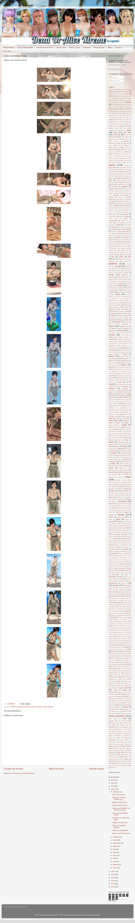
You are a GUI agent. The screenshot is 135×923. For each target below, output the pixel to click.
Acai (119, 92)
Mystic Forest (127, 461)
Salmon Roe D (125, 598)
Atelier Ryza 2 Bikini (116, 124)
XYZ (121, 759)
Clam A (110, 208)
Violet (129, 721)
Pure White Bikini (121, 570)
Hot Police (125, 335)
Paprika (126, 517)
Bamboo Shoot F (113, 139)
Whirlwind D (112, 742)
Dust (128, 268)
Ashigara (111, 119)
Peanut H (119, 532)
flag (128, 292)
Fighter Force (127, 290)
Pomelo (121, 553)
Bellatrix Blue (113, 147)
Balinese (111, 137)
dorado (19, 707)
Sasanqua (126, 611)
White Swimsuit (113, 746)
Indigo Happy (127, 341)
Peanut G (111, 532)
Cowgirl (121, 222)
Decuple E (121, 246)
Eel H (112, 272)
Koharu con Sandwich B (120, 830)
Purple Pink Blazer (119, 572)
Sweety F (119, 685)
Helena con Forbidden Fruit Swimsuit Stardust (121, 809)
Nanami (126, 466)
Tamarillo (112, 692)
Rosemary (126, 585)
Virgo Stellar (128, 723)
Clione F (111, 212)
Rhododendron (113, 583)
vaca (123, 711)
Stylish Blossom (125, 673)
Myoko (120, 461)
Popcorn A (128, 553)
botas (110, 180)
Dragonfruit (128, 266)
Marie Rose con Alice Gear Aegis (120, 819)
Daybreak (123, 242)
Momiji (124, 446)
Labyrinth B (128, 369)
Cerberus (111, 197)
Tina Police (128, 698)
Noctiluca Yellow (113, 495)
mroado (122, 455)
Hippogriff (111, 331)
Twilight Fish (127, 709)
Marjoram (126, 421)
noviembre (116, 837)
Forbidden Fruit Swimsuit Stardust (119, 300)
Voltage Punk (124, 725)
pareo (118, 519)
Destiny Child (113, 252)
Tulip (120, 709)
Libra (113, 393)
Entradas (113, 77)
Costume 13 (125, 220)
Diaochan (124, 254)
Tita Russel (114, 703)
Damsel (118, 239)
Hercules (122, 326)
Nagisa (113, 464)
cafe (129, 184)
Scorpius (111, 626)
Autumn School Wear (116, 128)
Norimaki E (113, 499)
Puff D (127, 566)
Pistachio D (126, 545)
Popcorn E (116, 557)
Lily (118, 393)
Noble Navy (125, 493)
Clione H (120, 212)
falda (120, 285)
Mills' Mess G (122, 435)
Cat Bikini (111, 191)
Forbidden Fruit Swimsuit (120, 298)
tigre (119, 696)
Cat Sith (119, 191)
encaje (111, 274)
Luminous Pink (118, 401)
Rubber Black (112, 594)
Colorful (111, 216)
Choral (110, 206)
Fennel (127, 288)
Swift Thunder (113, 688)
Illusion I (113, 341)
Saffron (124, 596)
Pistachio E (112, 547)
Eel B (120, 270)
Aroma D (127, 113)
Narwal (121, 468)
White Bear (122, 742)
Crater (112, 225)
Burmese (111, 184)
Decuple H (115, 248)
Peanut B (128, 528)
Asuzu (110, 122)
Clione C (119, 210)
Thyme (125, 694)
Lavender (113, 378)
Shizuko (121, 649)
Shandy (119, 645)
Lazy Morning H (121, 380)
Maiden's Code (127, 414)
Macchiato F (120, 410)
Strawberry (126, 671)
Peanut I (127, 532)
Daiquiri (111, 240)
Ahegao (111, 94)
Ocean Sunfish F (116, 505)
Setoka (124, 641)
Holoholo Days (115, 333)
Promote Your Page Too (115, 69)
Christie (117, 206)
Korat (110, 367)
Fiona (112, 292)
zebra (129, 765)
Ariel (128, 109)
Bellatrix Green (124, 147)
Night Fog (113, 491)
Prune (122, 564)
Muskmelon (112, 461)
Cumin (120, 231)
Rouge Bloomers (113, 587)
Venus (118, 713)
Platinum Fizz (125, 551)
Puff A (110, 566)
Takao (115, 690)
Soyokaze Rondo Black (115, 662)
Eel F (130, 270)
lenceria (112, 388)
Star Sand (118, 666)
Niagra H (113, 488)
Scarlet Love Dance (123, 624)
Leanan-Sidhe (122, 382)
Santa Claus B (125, 607)
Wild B (110, 750)
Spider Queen (115, 664)
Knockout (111, 363)
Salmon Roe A (115, 598)
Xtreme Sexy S (113, 759)
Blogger (97, 915)
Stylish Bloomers (113, 673)
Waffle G (111, 738)
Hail (110, 322)
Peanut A (121, 528)
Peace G (120, 523)
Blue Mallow (114, 171)
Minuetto (117, 440)
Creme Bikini (127, 225)
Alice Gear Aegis (121, 96)
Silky (128, 651)
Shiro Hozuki (112, 649)
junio (114, 852)
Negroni (118, 480)
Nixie (129, 491)
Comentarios (115, 81)
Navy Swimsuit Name (115, 474)
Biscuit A (111, 154)
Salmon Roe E (113, 600)
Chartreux (128, 199)
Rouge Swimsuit (119, 590)
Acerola (126, 92)
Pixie (119, 549)
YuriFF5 (123, 765)
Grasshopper (112, 320)
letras (129, 391)
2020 (113, 875)
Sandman (118, 602)
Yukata (128, 763)
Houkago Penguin (122, 337)
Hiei (119, 328)
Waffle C (111, 735)
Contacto (118, 48)
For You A (128, 294)
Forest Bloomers (113, 303)
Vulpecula (111, 727)
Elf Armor (119, 272)
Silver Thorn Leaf (113, 653)
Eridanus (119, 277)
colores (125, 214)
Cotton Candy (112, 222)
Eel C (125, 270)
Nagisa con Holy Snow (119, 802)
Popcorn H (120, 560)
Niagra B (123, 484)
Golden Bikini (127, 315)
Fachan (127, 283)
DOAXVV (13, 707)
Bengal (118, 150)
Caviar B (127, 191)
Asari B (114, 117)
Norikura (111, 497)
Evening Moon (125, 281)
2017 (113, 884)
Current (127, 233)
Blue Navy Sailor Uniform (124, 174)
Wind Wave (120, 753)
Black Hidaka (118, 158)
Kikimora (121, 358)
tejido (119, 692)
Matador (126, 423)
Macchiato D (124, 408)
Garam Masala (112, 307)
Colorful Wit (118, 216)
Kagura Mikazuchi (114, 354)
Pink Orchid (117, 543)
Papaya (119, 517)
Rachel (126, 574)
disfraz (121, 257)
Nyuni (110, 503)
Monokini (128, 448)
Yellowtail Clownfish (120, 761)
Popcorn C (121, 555)
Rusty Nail (116, 596)
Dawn (117, 242)
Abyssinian (112, 92)
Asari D (121, 117)
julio (114, 849)
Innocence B (115, 343)
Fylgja (128, 305)
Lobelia (129, 395)
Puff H (110, 568)
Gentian (111, 311)
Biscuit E (119, 154)
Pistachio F (120, 547)
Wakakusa (126, 738)
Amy (114, 105)
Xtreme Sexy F (124, 757)
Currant (120, 233)
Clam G (116, 208)
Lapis (125, 375)
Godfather (113, 315)
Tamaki (124, 690)
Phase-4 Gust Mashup (114, 536)
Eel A (115, 270)
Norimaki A (119, 497)
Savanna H (121, 615)
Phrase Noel (126, 536)
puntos (123, 568)
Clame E (123, 208)
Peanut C (113, 530)
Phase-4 (126, 534)
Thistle (118, 694)
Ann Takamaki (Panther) (122, 107)
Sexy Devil (112, 645)
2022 (113, 789)
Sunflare (111, 677)
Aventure (121, 130)
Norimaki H (121, 499)
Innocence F (125, 345)
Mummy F (126, 457)
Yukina (110, 765)
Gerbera (113, 313)
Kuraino (127, 367)
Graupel (121, 320)
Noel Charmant (125, 495)
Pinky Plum (126, 543)
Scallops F (116, 619)
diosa (113, 257)
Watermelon (112, 740)
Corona (125, 218)
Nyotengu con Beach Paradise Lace (119, 798)
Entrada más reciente (13, 768)
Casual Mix (126, 189)
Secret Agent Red (115, 632)
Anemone (121, 105)
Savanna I (128, 615)
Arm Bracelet (112, 111)
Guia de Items (61, 48)
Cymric (110, 237)
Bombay (126, 178)
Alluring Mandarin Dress (115, 102)
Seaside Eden (114, 630)
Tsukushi (125, 707)
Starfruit (111, 669)
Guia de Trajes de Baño (25, 48)
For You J (128, 296)
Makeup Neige (125, 416)
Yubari (112, 763)
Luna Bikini (128, 403)
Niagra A (116, 484)
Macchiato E (112, 410)
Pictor (110, 538)
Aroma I (117, 115)
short (129, 649)
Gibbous (120, 313)
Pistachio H (128, 547)
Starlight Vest (120, 668)
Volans (114, 725)
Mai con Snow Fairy (118, 795)
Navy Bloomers (121, 470)
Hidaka (113, 328)
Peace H (127, 523)
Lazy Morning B (122, 378)
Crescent (112, 227)
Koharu (119, 363)
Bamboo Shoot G (124, 139)
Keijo (114, 358)
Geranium (128, 311)
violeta (120, 723)
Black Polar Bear (124, 160)
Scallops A (121, 617)
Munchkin (126, 459)
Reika (127, 581)
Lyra (118, 405)
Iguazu (122, 339)
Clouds (111, 214)
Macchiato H (115, 412)
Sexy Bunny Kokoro (123, 643)
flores (118, 294)
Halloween (117, 322)
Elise (126, 273)
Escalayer (126, 277)
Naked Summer (124, 463)
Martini (118, 423)
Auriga (121, 126)
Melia (110, 427)
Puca (127, 564)
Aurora (127, 126)
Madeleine (111, 414)
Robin (123, 583)
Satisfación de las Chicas (44, 48)
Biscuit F (126, 154)
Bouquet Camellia (122, 180)
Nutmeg (129, 499)
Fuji (123, 305)
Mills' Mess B (122, 431)
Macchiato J (126, 412)
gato (119, 309)
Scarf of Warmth (127, 621)
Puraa (112, 570)
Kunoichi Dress (118, 367)
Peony (110, 534)
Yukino (117, 765)
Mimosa (126, 438)
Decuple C (128, 244)
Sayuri (112, 617)
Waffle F (126, 735)
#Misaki (111, 89)
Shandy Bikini (127, 645)
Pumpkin (116, 568)
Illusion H (128, 339)
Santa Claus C (112, 609)
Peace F (114, 523)
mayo (115, 855)
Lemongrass (125, 386)
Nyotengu (122, 501)
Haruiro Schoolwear (122, 324)
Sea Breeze (120, 628)
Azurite (127, 135)
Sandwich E (120, 604)
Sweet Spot (117, 683)
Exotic (121, 283)
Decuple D (113, 246)
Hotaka (111, 337)
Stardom (126, 666)
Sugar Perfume (113, 675)
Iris (119, 348)
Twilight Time (115, 711)
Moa (128, 444)
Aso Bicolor (125, 119)
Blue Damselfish (118, 169)
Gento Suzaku (119, 311)
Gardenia (111, 309)
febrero (115, 865)
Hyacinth (111, 339)
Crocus (129, 227)
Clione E (127, 210)
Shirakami (126, 647)
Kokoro (34, 707)
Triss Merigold (115, 707)
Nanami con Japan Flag (119, 823)
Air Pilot (118, 94)
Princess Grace (125, 562)
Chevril (119, 201)
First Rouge (121, 292)
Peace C (124, 521)
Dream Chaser (114, 268)
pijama (116, 538)
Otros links (7, 51)
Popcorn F (126, 557)
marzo (115, 861)
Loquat (114, 397)
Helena (111, 326)
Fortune (123, 303)
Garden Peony (124, 307)
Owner (120, 514)
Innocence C (125, 343)
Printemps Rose (113, 564)
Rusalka (121, 594)
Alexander (112, 96)
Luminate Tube (119, 399)
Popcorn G (112, 560)
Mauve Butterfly (113, 425)
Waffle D (119, 735)
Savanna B (111, 613)
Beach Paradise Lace (115, 145)
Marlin (110, 423)
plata (126, 549)
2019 (113, 878)
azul (115, 132)
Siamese (114, 651)
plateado (117, 551)
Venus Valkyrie (113, 718)
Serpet (123, 638)
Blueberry (118, 178)
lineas (112, 395)
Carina (119, 189)
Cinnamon (126, 206)
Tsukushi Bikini (113, 709)
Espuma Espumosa (120, 279)
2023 (113, 786)
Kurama (111, 369)
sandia (111, 602)
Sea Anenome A (121, 626)
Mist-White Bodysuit (123, 442)
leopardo (125, 389)
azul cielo (127, 132)
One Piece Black (121, 508)
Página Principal (9, 48)
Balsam (119, 137)
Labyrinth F (125, 371)
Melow (123, 427)
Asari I (127, 117)
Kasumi (111, 356)
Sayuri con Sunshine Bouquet (119, 826)
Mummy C (118, 457)
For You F (113, 296)
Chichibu (111, 204)
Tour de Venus (127, 705)
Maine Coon (114, 416)
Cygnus (127, 235)
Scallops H (126, 619)
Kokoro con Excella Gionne (121, 833)
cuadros (128, 229)
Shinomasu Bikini (115, 647)
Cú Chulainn (114, 229)
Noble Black (115, 493)
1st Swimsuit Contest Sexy (122, 89)
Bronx (121, 182)
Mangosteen (112, 418)
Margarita (126, 418)
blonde (126, 165)
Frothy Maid (117, 305)
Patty (116, 521)
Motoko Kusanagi (113, 455)
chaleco (120, 197)
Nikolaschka (122, 491)
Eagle (110, 270)
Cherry (112, 201)
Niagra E (114, 486)
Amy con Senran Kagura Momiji (120, 814)
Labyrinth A (119, 369)
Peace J (117, 526)
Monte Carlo (114, 451)
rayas (122, 579)
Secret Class (126, 632)
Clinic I (113, 210)
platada (110, 551)
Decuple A (119, 244)
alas (126, 94)
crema (118, 225)
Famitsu (129, 285)
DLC (129, 256)
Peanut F (127, 530)
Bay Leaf (126, 143)
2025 (113, 780)
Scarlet (113, 624)
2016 (113, 887)
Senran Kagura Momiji (115, 636)
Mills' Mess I (118, 438)
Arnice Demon (122, 111)
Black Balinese (121, 156)
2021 (113, 871)
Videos (110, 48)
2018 (113, 881)
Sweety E (111, 685)
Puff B (116, 566)
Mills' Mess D (118, 433)
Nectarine (111, 477)
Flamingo (111, 294)
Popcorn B (113, 555)
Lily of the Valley (126, 393)
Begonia (126, 145)
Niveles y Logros (74, 48)
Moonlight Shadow (126, 451)
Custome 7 (120, 235)
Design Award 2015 (123, 250)
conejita (127, 216)
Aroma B (114, 113)
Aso (118, 119)
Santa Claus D (122, 609)
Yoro (130, 761)
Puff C (122, 566)
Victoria (123, 721)
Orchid (117, 512)
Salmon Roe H (124, 600)
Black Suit (126, 162)
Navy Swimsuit (125, 472)
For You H (121, 296)
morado (114, 453)
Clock (127, 212)
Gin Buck (128, 313)
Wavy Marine (124, 740)
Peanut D (120, 530)
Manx (119, 418)
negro (128, 476)
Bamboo (127, 137)
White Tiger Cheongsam (122, 748)
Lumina (111, 399)
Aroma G (111, 115)
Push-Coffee (115, 575)
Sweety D (126, 683)
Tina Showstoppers (126, 701)
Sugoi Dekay (125, 675)
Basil (118, 143)
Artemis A (124, 115)
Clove (117, 214)
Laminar (119, 375)
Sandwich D (112, 604)
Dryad (122, 268)
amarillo (128, 102)
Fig (121, 290)
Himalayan (126, 328)
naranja (111, 468)
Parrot (127, 519)
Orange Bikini (122, 510)
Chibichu (126, 201)
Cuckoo (114, 231)
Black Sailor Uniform (114, 162)
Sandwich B (126, 602)
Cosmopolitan (113, 220)
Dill (130, 255)
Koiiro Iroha (114, 365)
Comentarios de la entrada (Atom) (24, 773)
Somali (117, 660)
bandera (126, 141)
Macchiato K (125, 405)
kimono (111, 361)
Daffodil (118, 237)
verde (124, 718)
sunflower (120, 677)
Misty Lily (122, 444)
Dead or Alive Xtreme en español (117, 64)
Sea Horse (128, 628)
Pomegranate (113, 553)
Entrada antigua (96, 768)
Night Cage (128, 489)
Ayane (129, 130)
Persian (118, 534)
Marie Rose (113, 420)
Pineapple (124, 538)
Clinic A (129, 208)
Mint (110, 440)
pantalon (111, 517)
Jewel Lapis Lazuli (124, 352)
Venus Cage (126, 713)
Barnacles (111, 143)
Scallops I (111, 621)
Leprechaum (112, 391)
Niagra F (121, 486)
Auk (116, 126)
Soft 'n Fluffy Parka (116, 658)
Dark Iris (111, 242)
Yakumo (126, 759)
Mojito (117, 446)
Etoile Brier (114, 281)
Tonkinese (117, 705)
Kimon (128, 358)
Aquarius (117, 109)
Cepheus (125, 195)
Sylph (121, 688)
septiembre (117, 843)
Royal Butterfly (125, 592)
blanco (112, 164)
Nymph (113, 501)
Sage (129, 596)
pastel (110, 521)
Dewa (117, 255)
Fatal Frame (114, 288)
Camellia (115, 187)
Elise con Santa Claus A (120, 805)
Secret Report (113, 634)
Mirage (126, 440)
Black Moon (128, 158)
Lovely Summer (123, 397)
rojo (129, 583)
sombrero (126, 660)
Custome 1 (112, 235)
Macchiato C (112, 408)
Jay (129, 348)
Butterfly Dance (121, 184)
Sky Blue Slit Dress (126, 653)
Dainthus (126, 237)
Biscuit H (111, 156)
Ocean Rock (117, 503)
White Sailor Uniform (122, 744)
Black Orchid (114, 160)
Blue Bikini (123, 167)
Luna (119, 403)
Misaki (111, 442)
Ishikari (124, 348)
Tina (124, 696)
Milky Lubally (125, 429)
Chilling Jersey (120, 203)
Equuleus (111, 277)
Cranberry (128, 222)
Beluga (111, 150)
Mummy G (111, 459)
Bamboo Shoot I (114, 141)
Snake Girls (119, 656)
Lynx (112, 406)
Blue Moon (123, 172)
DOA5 (115, 259)
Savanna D (128, 613)
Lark (130, 375)
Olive (113, 508)
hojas (129, 331)
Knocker (126, 361)
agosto (115, 846)
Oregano (126, 512)
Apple (110, 109)
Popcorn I (128, 560)
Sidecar (122, 651)
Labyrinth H (120, 373)
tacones (40, 707)
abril (114, 858)
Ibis (117, 339)
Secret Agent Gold (126, 630)
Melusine (116, 429)
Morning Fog (125, 453)
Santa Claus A (115, 607)
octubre (115, 840)
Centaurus (116, 195)
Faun (121, 288)
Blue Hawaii (128, 169)
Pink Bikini (116, 540)
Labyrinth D (114, 371)
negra (119, 477)
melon (116, 427)
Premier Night (114, 562)
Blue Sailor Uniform (117, 176)
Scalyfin (118, 621)
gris (127, 320)
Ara (123, 109)
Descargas (86, 48)
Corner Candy (113, 218)
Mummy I (118, 459)
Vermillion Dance (113, 721)
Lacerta (113, 376)
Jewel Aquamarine (125, 350)
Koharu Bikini (127, 363)
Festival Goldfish (113, 290)
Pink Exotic (124, 540)
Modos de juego (99, 48)
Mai (118, 414)
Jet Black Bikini (113, 350)
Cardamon (112, 189)
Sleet (112, 656)
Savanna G (113, 615)
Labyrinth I (128, 373)
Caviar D (117, 193)
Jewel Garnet (112, 352)
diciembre (116, 792)
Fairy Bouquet (112, 285)
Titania (122, 703)
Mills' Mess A (112, 431)
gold (120, 315)
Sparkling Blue (127, 662)
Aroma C (120, 113)
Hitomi (120, 330)
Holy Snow (126, 333)
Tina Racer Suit (114, 701)
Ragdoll (120, 577)
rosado (115, 585)
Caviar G (124, 193)
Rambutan (115, 579)
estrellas (129, 279)
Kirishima (119, 361)
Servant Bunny (117, 641)
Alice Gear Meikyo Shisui (122, 100)
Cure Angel (112, 233)
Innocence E (113, 346)
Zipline (112, 767)
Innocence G (112, 348)
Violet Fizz (113, 723)
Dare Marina (126, 239)
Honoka (112, 335)
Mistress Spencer (113, 444)
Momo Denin (112, 448)
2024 (113, 783)
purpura (129, 572)
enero (115, 868)
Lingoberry (121, 395)
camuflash (124, 187)
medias (124, 425)
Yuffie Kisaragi (120, 763)
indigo (119, 341)
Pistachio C (118, 545)
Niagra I (120, 488)
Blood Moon (113, 167)
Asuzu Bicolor (118, 121)
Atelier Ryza (128, 121)
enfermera (125, 275)
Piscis (110, 545)
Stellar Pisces (117, 671)
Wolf (118, 755)
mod (110, 446)
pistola (113, 549)
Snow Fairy (128, 656)
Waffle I (119, 738)
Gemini (126, 309)
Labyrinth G (112, 373)
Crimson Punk (121, 227)
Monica (120, 449)
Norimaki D (128, 497)
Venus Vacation (48, 707)
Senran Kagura (124, 634)
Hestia (129, 326)
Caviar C (111, 193)
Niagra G (129, 486)
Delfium (123, 248)
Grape (113, 318)
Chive (127, 204)
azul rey (117, 134)
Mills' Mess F (113, 435)
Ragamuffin (112, 577)
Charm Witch (119, 199)
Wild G (123, 750)
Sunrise (120, 679)
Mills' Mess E (127, 433)
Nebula (126, 474)
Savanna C (119, 613)
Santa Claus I (118, 611)
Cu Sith (122, 229)
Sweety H (126, 685)
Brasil (115, 182)
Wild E (116, 750)
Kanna (125, 354)
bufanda (127, 182)
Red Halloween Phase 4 (117, 581)
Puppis (129, 568)
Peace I (111, 526)
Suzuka (119, 681)
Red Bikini (128, 579)
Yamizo (111, 761)
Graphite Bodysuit (123, 318)
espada (110, 279)
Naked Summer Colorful (115, 466)
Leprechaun (121, 391)
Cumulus (126, 231)
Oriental (111, 515)
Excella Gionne (27, 707)
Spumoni (123, 664)
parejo (110, 519)
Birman (127, 152)
